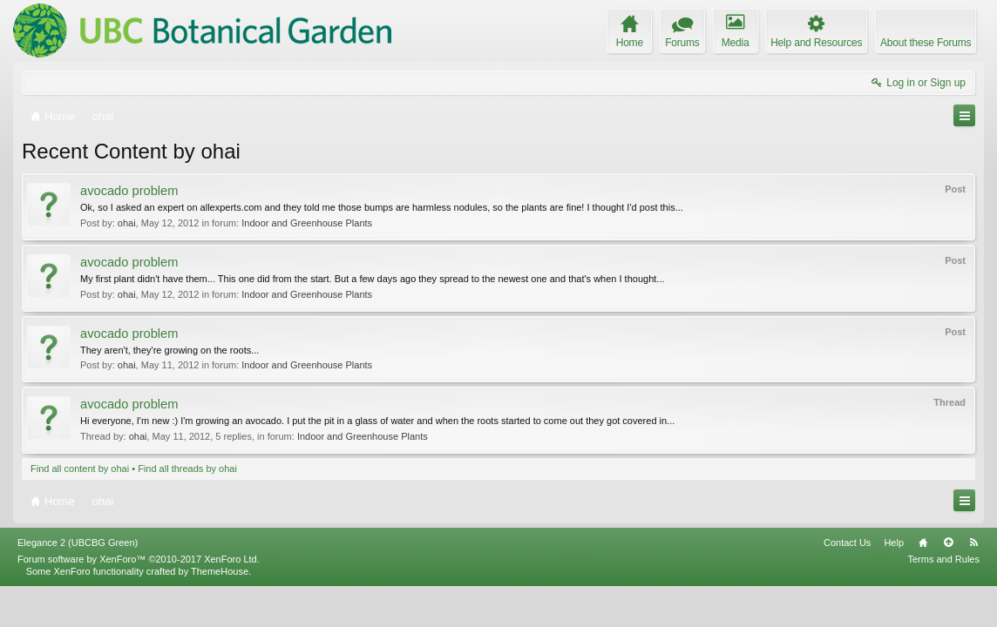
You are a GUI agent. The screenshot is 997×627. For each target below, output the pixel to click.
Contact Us (847, 583)
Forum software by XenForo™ (138, 600)
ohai (127, 223)
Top (948, 583)
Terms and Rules (943, 600)
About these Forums (925, 43)
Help (894, 583)
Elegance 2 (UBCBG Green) (77, 583)
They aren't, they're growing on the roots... (169, 350)
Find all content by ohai (80, 468)
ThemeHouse (219, 612)
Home (923, 583)
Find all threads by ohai (187, 468)
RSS (973, 583)
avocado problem (129, 191)
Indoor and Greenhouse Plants (306, 223)
